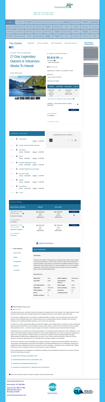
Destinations (19, 22)
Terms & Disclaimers (52, 113)
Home (10, 22)
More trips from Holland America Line (24, 356)
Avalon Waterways (57, 26)
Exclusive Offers (38, 22)
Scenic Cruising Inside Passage (29, 145)
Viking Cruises (85, 26)
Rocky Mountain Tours (57, 36)
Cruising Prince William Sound (29, 169)
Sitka (20, 156)
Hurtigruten (76, 26)
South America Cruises (48, 27)
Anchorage (23, 186)
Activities (16, 270)
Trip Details (15, 43)
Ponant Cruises (19, 31)
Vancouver (22, 139)
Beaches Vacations (20, 36)
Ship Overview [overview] (56, 43)
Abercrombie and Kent (10, 36)
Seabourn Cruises (29, 31)
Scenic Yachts (38, 31)
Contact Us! (85, 36)
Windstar (76, 31)
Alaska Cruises (48, 22)
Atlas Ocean (94, 26)
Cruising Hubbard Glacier (27, 162)
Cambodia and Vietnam (85, 22)
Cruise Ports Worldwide (85, 31)
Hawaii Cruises (29, 26)
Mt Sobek (29, 36)
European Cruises (19, 26)
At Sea (21, 192)
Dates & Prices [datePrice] (42, 43)
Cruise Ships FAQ (94, 31)
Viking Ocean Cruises (57, 31)
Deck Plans (17, 253)
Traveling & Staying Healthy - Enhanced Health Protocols (30, 367)
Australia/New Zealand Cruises (66, 22)
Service (16, 266)
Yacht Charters (76, 36)
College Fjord (24, 173)
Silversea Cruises (47, 31)
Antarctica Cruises (57, 22)
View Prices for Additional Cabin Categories (61, 99)
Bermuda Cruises (76, 22)
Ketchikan (22, 150)
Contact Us (73, 110)
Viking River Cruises (66, 31)
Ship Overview (18, 248)
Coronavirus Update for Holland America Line (26, 359)
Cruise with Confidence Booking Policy (24, 363)
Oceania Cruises (10, 31)
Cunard (66, 26)
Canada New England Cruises (94, 22)
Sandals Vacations (38, 36)
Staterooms (17, 261)
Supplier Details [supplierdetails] (70, 43)
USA (67, 36)
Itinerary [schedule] (30, 43)
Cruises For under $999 (29, 22)
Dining (15, 257)
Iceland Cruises (38, 26)
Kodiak (21, 180)
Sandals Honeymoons (48, 36)
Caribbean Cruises (10, 26)
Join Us (94, 36)
